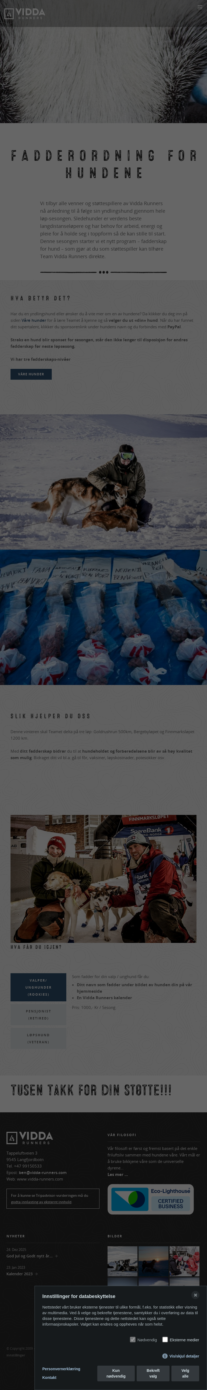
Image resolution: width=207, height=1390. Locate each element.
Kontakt (49, 1377)
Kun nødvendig (116, 1373)
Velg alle (185, 1373)
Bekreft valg (153, 1373)
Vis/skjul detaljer (184, 1356)
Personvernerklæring (61, 1369)
